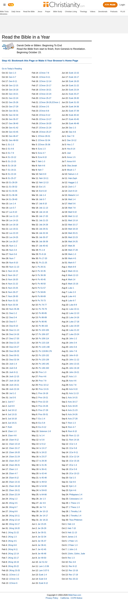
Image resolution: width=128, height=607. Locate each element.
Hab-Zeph (72, 178)
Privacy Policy (52, 598)
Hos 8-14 (71, 149)
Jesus (40, 12)
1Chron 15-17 (45, 85)
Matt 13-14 (73, 220)
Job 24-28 (43, 225)
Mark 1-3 (72, 254)
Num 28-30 (13, 296)
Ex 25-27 (12, 178)
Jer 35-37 (42, 541)
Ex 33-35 (13, 191)
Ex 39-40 (13, 199)
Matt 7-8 (72, 208)
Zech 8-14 (72, 191)
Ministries (3, 14)
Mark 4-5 (72, 258)
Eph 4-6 (72, 490)
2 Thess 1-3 (74, 507)
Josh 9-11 (13, 372)
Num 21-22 (13, 284)
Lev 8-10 (13, 212)
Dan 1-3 (72, 128)
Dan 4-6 (72, 132)
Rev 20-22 (73, 579)
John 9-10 (73, 355)
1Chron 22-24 (45, 94)
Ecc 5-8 (41, 423)
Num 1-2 (13, 246)
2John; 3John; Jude (76, 554)
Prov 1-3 (42, 372)
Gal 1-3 (72, 478)
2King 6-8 (12, 545)
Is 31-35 (43, 465)
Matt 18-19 (73, 229)
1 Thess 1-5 (74, 503)
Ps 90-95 (43, 322)
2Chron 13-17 (45, 119)
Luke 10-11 (74, 309)
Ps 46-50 (42, 284)
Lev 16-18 (13, 225)
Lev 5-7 (12, 208)
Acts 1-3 (72, 376)
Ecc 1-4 (41, 419)
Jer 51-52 (43, 562)
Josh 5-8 (13, 368)
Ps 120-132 (44, 355)
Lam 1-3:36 (44, 566)
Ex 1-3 (11, 145)
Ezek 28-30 (74, 98)
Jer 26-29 (42, 528)
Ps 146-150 (44, 368)
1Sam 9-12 (14, 440)
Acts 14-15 (72, 398)
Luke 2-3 (72, 292)
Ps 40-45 (42, 279)
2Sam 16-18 (14, 486)
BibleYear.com (74, 595)
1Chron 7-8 (44, 73)
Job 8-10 (43, 204)
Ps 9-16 (42, 254)
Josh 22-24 (14, 389)
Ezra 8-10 (42, 157)
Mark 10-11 (73, 271)
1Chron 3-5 (14, 579)
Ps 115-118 (44, 343)
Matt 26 (71, 246)
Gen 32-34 (13, 115)
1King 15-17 (14, 524)
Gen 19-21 (13, 94)
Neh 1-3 (41, 161)
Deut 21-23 (14, 343)
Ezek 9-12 (43, 583)
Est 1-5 (42, 187)
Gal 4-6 (72, 482)
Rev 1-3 (71, 558)
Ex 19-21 (12, 170)
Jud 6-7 (11, 402)
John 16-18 (74, 368)
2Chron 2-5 (44, 107)
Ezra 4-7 (41, 153)
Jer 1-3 (42, 499)
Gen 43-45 (13, 132)
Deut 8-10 (13, 326)
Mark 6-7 (72, 263)
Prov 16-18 (43, 393)
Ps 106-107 (44, 334)
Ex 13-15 (12, 161)
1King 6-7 (13, 507)
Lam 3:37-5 (44, 570)
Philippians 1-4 (75, 495)
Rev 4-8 (72, 562)
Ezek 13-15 (74, 73)
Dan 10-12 (71, 140)
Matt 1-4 (72, 199)
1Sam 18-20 (14, 452)
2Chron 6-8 (44, 111)
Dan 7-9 (70, 136)
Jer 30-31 (42, 532)
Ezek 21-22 (74, 85)
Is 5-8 (41, 440)
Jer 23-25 (42, 524)
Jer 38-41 (42, 545)
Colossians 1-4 (75, 499)
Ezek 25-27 (74, 94)
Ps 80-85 (43, 313)
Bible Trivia (4, 12)
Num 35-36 (14, 309)
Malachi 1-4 (73, 195)
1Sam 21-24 (14, 457)
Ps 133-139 (44, 360)
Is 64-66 (43, 495)
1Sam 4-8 (12, 435)
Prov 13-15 (43, 389)
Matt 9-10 (72, 212)
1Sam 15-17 (14, 448)
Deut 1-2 (13, 313)
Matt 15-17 (73, 225)
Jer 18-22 (43, 520)
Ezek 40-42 (74, 115)
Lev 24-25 (13, 237)
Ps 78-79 (43, 309)
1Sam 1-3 (12, 431)
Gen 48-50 (13, 140)
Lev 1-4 (12, 204)
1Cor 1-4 (73, 444)
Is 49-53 (43, 482)
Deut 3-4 (13, 317)
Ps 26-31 (42, 267)
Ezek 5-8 (43, 579)
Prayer (47, 12)
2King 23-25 (14, 570)
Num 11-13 (14, 267)
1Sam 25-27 (14, 461)
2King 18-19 (13, 562)
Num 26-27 (13, 292)
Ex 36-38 (13, 195)
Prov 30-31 (43, 414)
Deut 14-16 (14, 334)
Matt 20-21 (73, 233)
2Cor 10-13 (74, 473)
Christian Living (71, 12)
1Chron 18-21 (45, 90)
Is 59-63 (43, 490)
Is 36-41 (43, 469)
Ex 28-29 (13, 182)
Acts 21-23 (72, 410)
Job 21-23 (43, 220)
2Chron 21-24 (45, 128)
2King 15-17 (13, 558)
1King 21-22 (13, 532)
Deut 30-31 (14, 355)
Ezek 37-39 (74, 111)
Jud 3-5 (12, 398)
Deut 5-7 (13, 322)
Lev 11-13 (13, 216)
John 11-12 (74, 360)
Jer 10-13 (43, 511)
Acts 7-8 (72, 385)
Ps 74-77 (43, 305)
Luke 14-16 (74, 317)
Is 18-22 (43, 452)
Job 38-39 (43, 241)
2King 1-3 (12, 537)
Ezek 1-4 (43, 575)
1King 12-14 (14, 520)
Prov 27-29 (43, 410)
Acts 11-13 (74, 393)
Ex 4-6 (11, 149)
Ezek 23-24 (74, 90)
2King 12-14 (13, 554)
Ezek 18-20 (74, 81)
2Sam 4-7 (13, 473)
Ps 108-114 (44, 338)
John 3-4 (73, 343)
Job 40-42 (43, 246)
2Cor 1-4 (73, 465)
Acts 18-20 (72, 406)
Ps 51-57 (42, 288)
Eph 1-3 (72, 486)
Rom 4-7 (72, 427)
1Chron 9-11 (44, 77)
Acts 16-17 (72, 402)
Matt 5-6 (72, 204)
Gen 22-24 (13, 98)
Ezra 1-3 (41, 149)
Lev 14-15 (13, 220)
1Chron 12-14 (45, 81)
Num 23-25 (13, 288)
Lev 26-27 (13, 241)
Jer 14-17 (43, 516)
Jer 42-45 (42, 549)
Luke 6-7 (72, 301)
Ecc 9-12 (42, 427)
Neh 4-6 (41, 166)
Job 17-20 (43, 216)
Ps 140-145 (44, 364)
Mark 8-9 (72, 267)
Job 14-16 (43, 212)
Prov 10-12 (43, 385)
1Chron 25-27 (45, 98)
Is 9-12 (42, 444)
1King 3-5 (13, 503)
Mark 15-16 (73, 284)
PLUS (122, 12)
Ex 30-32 (13, 187)
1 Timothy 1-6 (75, 511)
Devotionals (102, 12)
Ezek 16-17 (74, 77)
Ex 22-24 (12, 174)
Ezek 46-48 (74, 123)
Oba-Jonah (72, 166)
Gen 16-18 (13, 90)
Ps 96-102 (43, 326)
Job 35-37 (43, 237)
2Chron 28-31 (44, 136)
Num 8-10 (13, 263)
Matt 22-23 (73, 237)
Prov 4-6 (42, 376)
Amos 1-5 (71, 157)
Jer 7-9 (42, 507)
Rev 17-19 (73, 575)
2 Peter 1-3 (72, 545)
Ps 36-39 (42, 275)
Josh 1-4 (13, 364)
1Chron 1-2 (14, 575)
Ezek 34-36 (74, 107)
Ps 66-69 (42, 296)
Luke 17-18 (74, 322)
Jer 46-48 (42, 554)
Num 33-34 (13, 305)
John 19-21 (74, 372)
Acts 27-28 (72, 419)
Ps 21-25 (43, 263)
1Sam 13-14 (14, 444)
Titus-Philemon (75, 520)
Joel (69, 153)
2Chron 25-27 (45, 132)
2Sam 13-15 (14, 482)
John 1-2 (73, 338)
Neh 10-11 (43, 178)
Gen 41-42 (13, 128)
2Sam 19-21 (14, 490)
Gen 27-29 (13, 107)
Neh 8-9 (42, 174)
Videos (92, 12)
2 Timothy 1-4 (75, 516)
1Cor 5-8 (73, 448)
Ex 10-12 (12, 157)
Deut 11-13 (14, 330)
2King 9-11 (13, 549)
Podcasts (114, 12)
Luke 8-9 (73, 305)
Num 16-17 (13, 275)
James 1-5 (72, 537)
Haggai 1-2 (73, 182)
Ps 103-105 (44, 330)
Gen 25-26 (13, 102)
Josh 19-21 (14, 385)
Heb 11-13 (72, 532)
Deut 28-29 (14, 351)
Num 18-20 (13, 279)
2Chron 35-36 (44, 145)
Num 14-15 (13, 271)
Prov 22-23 (43, 402)
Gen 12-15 (13, 85)
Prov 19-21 (43, 398)
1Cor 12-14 (74, 457)
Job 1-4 (42, 195)
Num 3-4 (13, 250)
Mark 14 (71, 279)
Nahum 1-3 (73, 174)
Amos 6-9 (71, 161)
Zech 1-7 (72, 187)
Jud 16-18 (12, 419)
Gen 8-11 (13, 81)
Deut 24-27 (14, 347)
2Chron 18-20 (45, 123)
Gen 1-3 (12, 73)
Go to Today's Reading (12, 69)
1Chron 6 (13, 583)
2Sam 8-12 (14, 478)
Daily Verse (15, 12)
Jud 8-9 (11, 406)
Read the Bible (29, 12)
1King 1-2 (13, 499)
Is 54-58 (43, 486)
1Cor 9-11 (73, 452)
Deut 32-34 (14, 360)
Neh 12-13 (43, 182)
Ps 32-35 (42, 271)
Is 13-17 (43, 448)
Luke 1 (71, 288)
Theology (83, 12)
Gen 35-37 (13, 119)
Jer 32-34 (42, 537)
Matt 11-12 (73, 216)
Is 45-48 (43, 478)
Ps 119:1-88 (44, 347)
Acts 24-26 (72, 414)
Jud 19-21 (12, 423)
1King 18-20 (14, 528)
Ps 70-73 (42, 301)
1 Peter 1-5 (72, 541)
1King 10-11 (14, 516)
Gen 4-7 (12, 77)
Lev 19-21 (13, 229)
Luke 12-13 (74, 313)
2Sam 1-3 (13, 469)
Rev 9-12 (73, 566)
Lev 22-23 (13, 233)
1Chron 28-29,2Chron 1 (49, 102)
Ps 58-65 (42, 292)
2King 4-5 (12, 541)
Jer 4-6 (42, 503)
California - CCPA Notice (71, 598)
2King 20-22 (13, 566)
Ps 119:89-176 (45, 351)
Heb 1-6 (71, 524)
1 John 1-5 (72, 549)
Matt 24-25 (73, 241)
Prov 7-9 (42, 381)
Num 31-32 (13, 301)
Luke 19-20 (74, 326)
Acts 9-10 (73, 389)
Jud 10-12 (12, 410)
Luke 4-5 (72, 296)
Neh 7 (40, 170)
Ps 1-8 (42, 250)
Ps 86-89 (43, 317)
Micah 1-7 (71, 170)
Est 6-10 (43, 191)
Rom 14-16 (74, 440)
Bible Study (57, 12)
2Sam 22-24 (14, 495)
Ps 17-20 (43, 258)
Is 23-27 (43, 457)
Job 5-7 (42, 199)
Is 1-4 (41, 435)
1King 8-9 (13, 511)
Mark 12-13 (73, 275)
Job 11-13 (43, 208)
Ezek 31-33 (74, 102)
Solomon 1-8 (45, 431)
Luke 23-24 (74, 334)
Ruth (10, 427)
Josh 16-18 (14, 381)
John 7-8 (73, 351)
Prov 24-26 (43, 406)
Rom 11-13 (74, 435)
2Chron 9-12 (44, 115)
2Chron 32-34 (44, 140)
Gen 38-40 (13, 123)
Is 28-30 (43, 461)
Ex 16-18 (12, 166)
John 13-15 (74, 364)
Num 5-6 (13, 254)
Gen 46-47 (13, 136)
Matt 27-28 (73, 250)
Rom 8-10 (72, 431)
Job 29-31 (43, 229)
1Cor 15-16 (74, 461)
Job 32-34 (43, 233)
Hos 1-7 (70, 145)
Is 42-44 (43, 473)
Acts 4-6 (72, 381)
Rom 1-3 (72, 423)
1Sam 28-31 (14, 465)
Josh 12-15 (14, 376)
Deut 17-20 (14, 338)
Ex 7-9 (11, 153)
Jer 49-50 (42, 558)
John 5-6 (73, 347)
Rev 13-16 (73, 570)
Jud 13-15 (12, 414)
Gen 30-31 (13, 111)
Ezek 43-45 (74, 119)
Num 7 (12, 258)
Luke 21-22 (74, 330)
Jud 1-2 (12, 393)
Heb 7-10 (72, 528)
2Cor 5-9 (73, 469)
